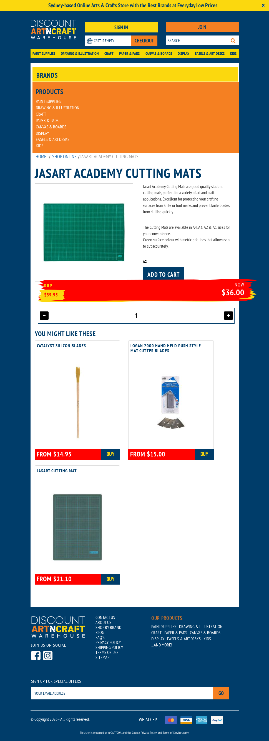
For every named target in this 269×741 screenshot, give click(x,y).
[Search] (233, 40)
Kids (233, 53)
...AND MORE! (161, 645)
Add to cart (163, 274)
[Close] (263, 5)
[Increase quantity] (228, 315)
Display (183, 53)
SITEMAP (102, 657)
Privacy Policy (149, 732)
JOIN (202, 27)
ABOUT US (103, 622)
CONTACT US (105, 617)
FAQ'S (100, 637)
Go (221, 693)
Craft (109, 53)
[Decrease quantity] (44, 315)
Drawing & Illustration (80, 53)
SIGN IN (121, 27)
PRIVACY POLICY (108, 642)
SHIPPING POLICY (109, 647)
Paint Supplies (43, 53)
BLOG (99, 632)
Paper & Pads (129, 53)
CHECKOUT (144, 40)
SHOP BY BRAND (108, 627)
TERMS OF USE (107, 652)
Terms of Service (172, 732)
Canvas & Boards (158, 53)
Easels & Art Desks (210, 53)
